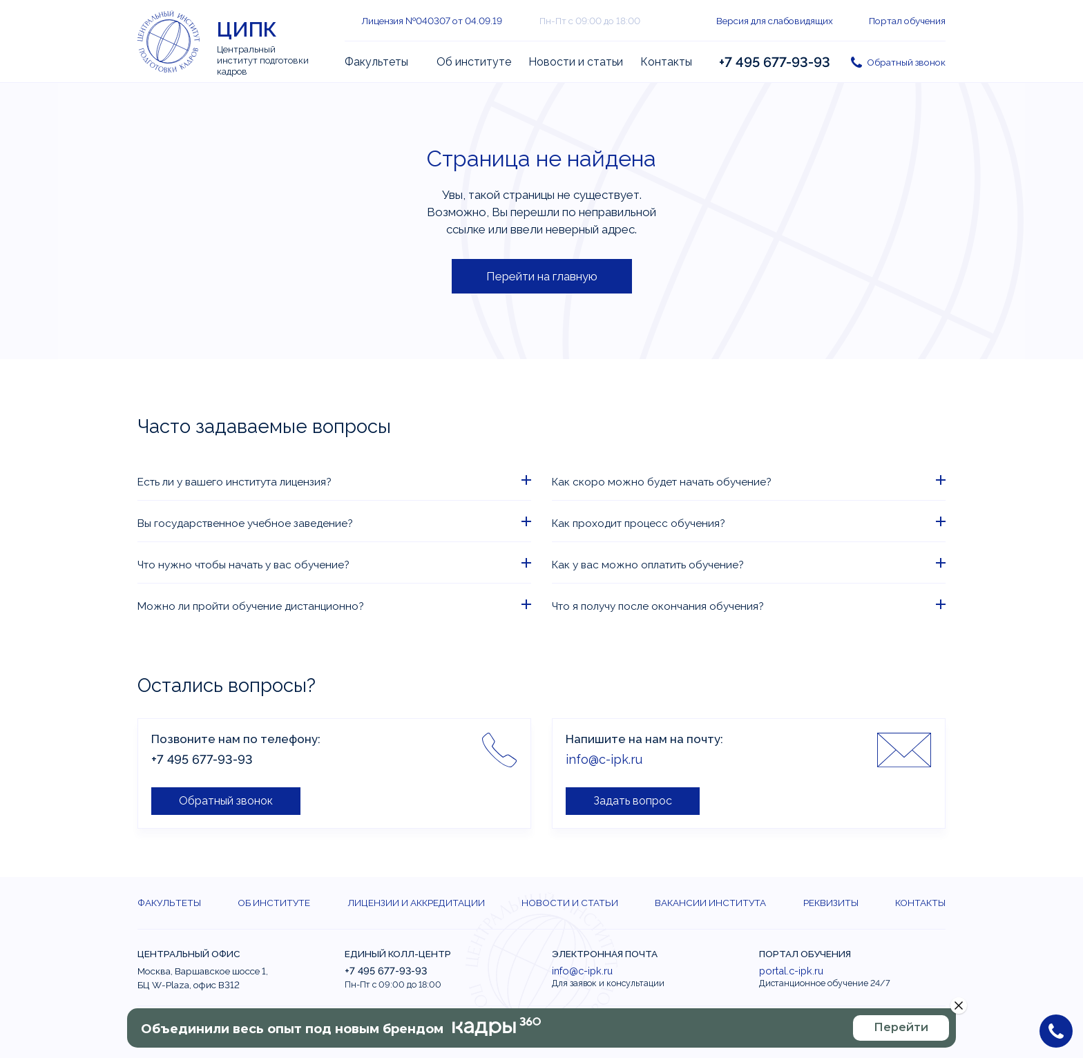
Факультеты (376, 61)
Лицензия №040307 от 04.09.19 (431, 20)
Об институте (474, 61)
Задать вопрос (632, 800)
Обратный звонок (906, 62)
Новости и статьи (575, 61)
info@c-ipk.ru (604, 759)
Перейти (901, 1027)
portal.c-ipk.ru (791, 971)
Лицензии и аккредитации (416, 902)
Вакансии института (710, 902)
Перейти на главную (541, 276)
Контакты (666, 61)
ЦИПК (247, 29)
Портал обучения (907, 20)
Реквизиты (831, 902)
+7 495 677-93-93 (774, 62)
